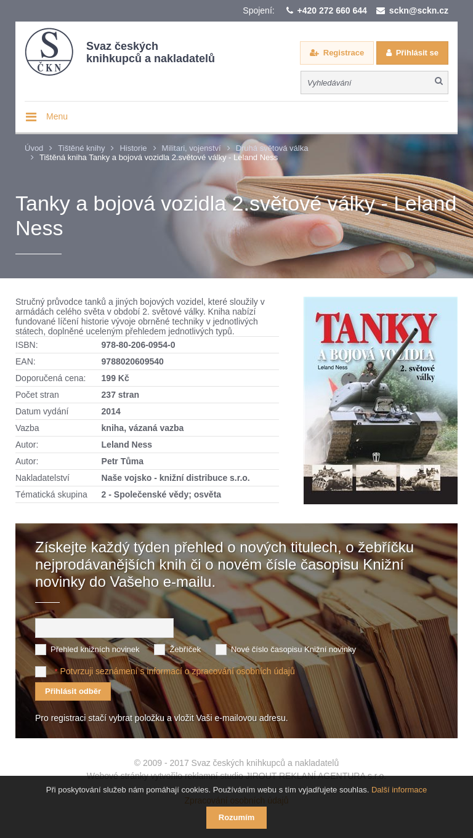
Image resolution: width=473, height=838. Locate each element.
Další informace (399, 789)
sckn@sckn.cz (418, 10)
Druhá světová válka (272, 148)
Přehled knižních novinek (95, 649)
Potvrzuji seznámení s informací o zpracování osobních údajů (177, 671)
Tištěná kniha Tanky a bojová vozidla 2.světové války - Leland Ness (158, 157)
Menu (57, 116)
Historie (133, 148)
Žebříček (185, 649)
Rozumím (237, 817)
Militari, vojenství (191, 148)
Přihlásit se (417, 52)
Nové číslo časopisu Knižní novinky (293, 649)
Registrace (343, 52)
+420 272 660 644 (332, 10)
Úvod (34, 148)
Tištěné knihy (81, 148)
